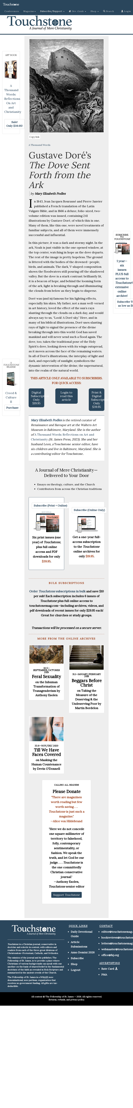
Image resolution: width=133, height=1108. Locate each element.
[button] (52, 11)
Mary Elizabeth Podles (46, 420)
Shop (74, 964)
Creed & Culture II (11, 397)
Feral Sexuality (46, 676)
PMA (104, 974)
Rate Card (107, 968)
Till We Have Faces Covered (46, 752)
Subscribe (77, 958)
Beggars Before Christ (87, 683)
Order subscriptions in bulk (57, 591)
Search (108, 11)
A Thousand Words (39, 144)
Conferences (11, 11)
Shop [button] (95, 11)
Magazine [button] (29, 11)
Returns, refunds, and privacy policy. (66, 999)
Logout (75, 970)
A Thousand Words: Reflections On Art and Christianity (12, 99)
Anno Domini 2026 (83, 952)
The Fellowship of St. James (59, 996)
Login (126, 11)
